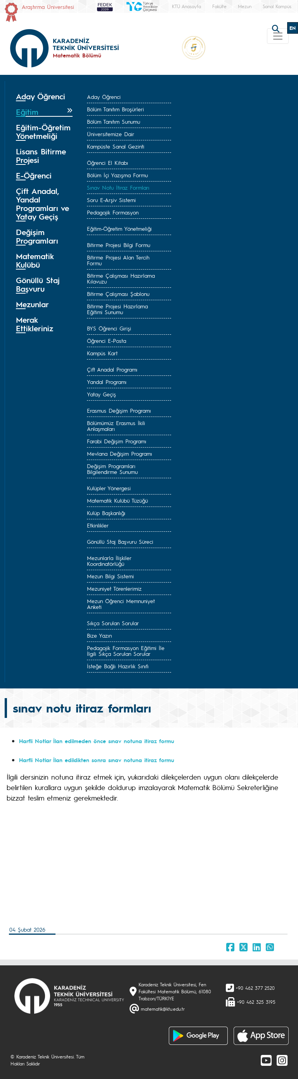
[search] (276, 28)
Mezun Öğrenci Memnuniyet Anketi (121, 603)
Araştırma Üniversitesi (48, 6)
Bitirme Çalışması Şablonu (118, 293)
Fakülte (219, 6)
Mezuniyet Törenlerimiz (114, 588)
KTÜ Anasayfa (186, 6)
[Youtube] (266, 1060)
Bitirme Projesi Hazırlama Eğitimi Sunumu (117, 309)
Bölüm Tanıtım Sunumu (113, 121)
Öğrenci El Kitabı (107, 162)
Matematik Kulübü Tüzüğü (117, 500)
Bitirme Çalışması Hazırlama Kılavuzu (121, 278)
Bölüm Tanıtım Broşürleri (115, 108)
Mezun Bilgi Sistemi (110, 575)
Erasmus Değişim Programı (119, 410)
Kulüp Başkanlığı (106, 512)
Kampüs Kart (102, 352)
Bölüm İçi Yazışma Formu (117, 174)
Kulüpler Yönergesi (109, 487)
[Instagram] (282, 1060)
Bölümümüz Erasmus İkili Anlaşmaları (116, 425)
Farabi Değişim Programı (116, 440)
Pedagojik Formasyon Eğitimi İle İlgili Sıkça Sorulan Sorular (126, 650)
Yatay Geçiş (101, 394)
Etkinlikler (98, 525)
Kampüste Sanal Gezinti (115, 146)
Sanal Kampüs (277, 6)
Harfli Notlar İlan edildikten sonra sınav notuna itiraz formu (98, 759)
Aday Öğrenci (104, 96)
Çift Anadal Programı (112, 369)
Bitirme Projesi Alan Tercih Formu (118, 260)
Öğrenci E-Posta (106, 340)
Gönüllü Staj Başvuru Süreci (120, 541)
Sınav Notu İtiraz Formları (118, 187)
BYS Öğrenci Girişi (109, 328)
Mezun (244, 6)
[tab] (44, 96)
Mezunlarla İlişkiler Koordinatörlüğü (109, 560)
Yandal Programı (106, 381)
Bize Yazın (99, 635)
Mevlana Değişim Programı (119, 453)
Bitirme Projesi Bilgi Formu (118, 244)
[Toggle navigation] (278, 36)
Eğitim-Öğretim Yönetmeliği (119, 228)
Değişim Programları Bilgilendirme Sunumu (112, 468)
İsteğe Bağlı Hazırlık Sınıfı (118, 665)
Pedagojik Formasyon (113, 212)
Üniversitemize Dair (110, 133)
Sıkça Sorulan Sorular (113, 622)
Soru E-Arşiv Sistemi (111, 199)
